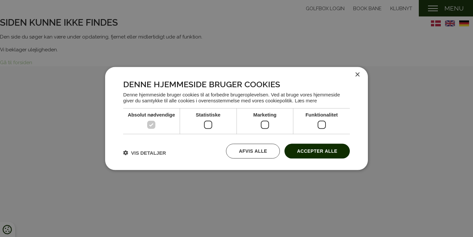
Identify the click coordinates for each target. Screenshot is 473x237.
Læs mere (306, 100)
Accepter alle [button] (317, 151)
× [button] (357, 74)
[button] (144, 153)
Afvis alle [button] (253, 151)
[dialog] (236, 118)
